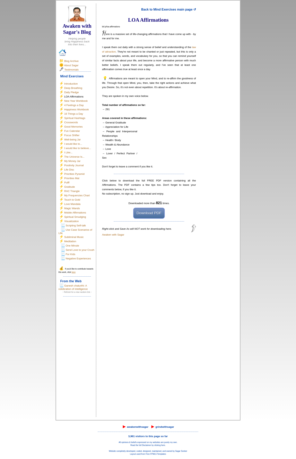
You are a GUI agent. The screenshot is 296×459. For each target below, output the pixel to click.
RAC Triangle (72, 191)
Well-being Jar (72, 139)
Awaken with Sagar (113, 234)
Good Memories (73, 126)
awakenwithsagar (137, 426)
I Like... (68, 152)
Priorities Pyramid (74, 173)
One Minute (72, 245)
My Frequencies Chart (77, 195)
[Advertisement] (77, 358)
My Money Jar (72, 161)
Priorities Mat (71, 178)
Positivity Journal (74, 165)
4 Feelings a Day (74, 105)
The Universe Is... (74, 156)
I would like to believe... (77, 148)
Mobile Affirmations (75, 212)
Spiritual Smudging (75, 216)
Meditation (70, 241)
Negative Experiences (78, 258)
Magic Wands (72, 208)
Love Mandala (72, 204)
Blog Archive (71, 61)
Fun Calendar (72, 130)
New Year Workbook (76, 100)
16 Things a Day (73, 113)
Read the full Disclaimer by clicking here (147, 445)
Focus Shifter (71, 135)
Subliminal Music (74, 237)
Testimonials (71, 69)
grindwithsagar (164, 426)
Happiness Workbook (76, 109)
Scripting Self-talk (76, 225)
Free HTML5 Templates (156, 454)
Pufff (66, 182)
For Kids (70, 254)
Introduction (71, 83)
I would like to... (73, 143)
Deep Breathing (73, 88)
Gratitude (69, 186)
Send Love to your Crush (80, 249)
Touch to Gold (72, 199)
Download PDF (148, 213)
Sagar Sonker (181, 451)
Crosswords (71, 122)
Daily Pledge (71, 92)
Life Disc (69, 169)
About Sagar (71, 65)
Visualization (71, 221)
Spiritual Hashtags (74, 118)
